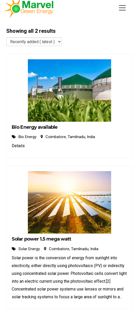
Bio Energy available (35, 127)
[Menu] (122, 7)
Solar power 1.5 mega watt (41, 239)
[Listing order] (34, 41)
